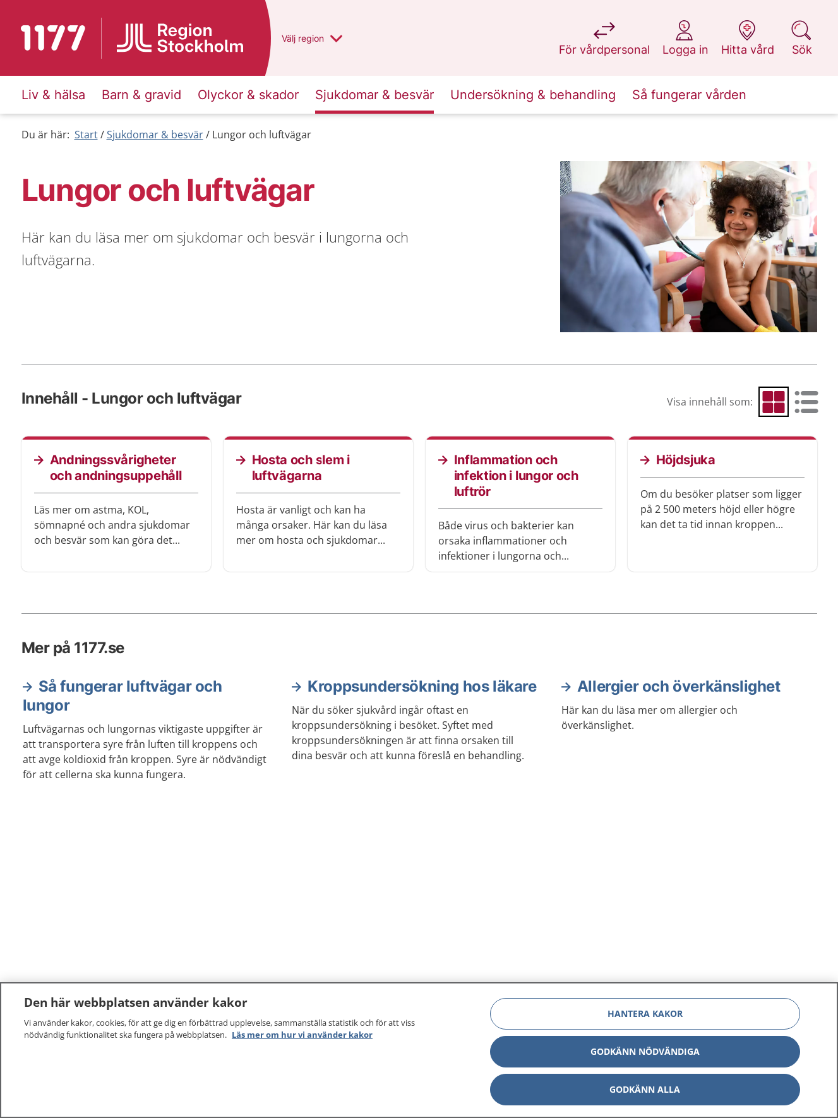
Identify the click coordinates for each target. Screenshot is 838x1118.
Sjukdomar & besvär (155, 134)
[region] (419, 1050)
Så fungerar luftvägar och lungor (122, 695)
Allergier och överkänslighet (679, 686)
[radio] (773, 401)
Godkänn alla (644, 1089)
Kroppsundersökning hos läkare (422, 686)
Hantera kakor (645, 1013)
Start (86, 134)
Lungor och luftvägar (261, 134)
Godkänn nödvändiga (645, 1051)
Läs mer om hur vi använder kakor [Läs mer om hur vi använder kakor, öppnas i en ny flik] (302, 1034)
